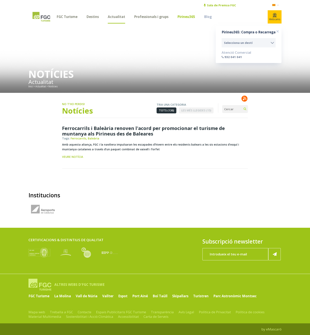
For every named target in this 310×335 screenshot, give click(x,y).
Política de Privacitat (215, 312)
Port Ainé (140, 296)
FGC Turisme (67, 16)
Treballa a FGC (61, 312)
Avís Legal (186, 312)
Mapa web (36, 312)
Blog (208, 16)
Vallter (107, 296)
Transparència (162, 312)
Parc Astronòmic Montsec (235, 296)
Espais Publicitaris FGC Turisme (121, 312)
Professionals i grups (151, 16)
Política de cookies (250, 312)
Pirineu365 (186, 16)
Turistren (201, 296)
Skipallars (180, 296)
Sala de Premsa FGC (220, 5)
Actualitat (116, 16)
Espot (123, 296)
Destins (92, 16)
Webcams (274, 17)
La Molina (62, 296)
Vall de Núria (86, 296)
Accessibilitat (128, 316)
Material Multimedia (44, 316)
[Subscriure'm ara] (274, 254)
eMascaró (274, 329)
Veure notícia (72, 157)
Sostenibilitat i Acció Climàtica (89, 316)
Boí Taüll (160, 296)
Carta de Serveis (156, 316)
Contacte (84, 312)
